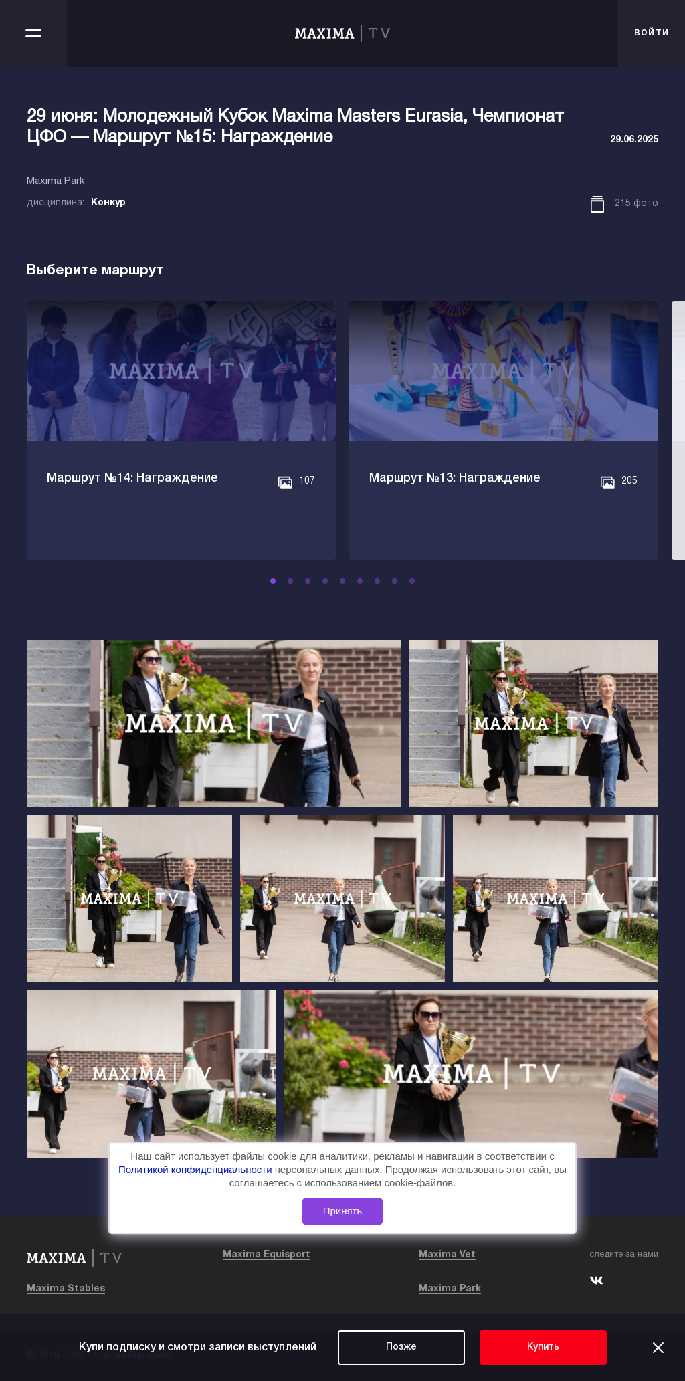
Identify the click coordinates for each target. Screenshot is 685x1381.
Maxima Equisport (266, 1255)
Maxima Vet (447, 1255)
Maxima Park (450, 1289)
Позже (401, 1347)
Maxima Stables (66, 1289)
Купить (543, 1347)
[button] (273, 581)
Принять (343, 1210)
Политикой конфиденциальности (196, 1169)
